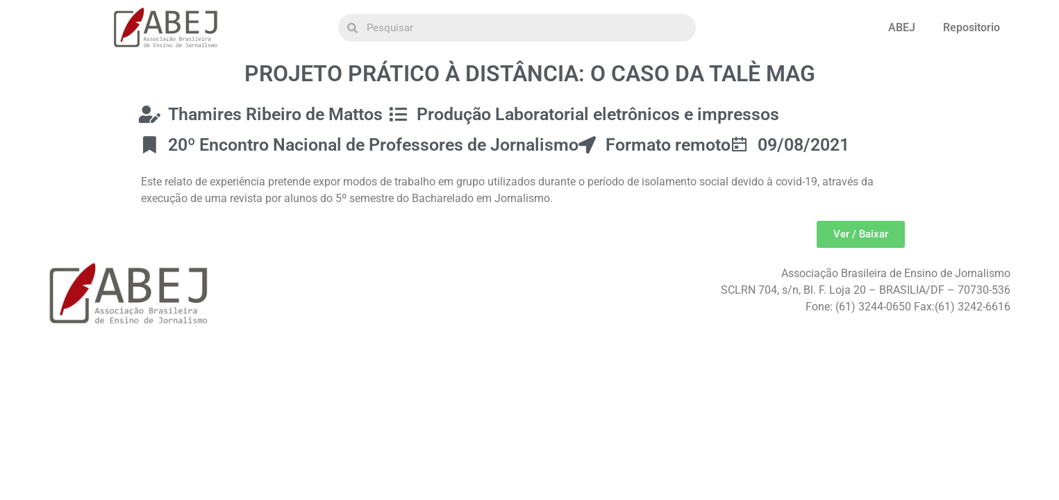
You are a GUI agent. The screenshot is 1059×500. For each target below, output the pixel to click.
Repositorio (971, 27)
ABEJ (901, 27)
